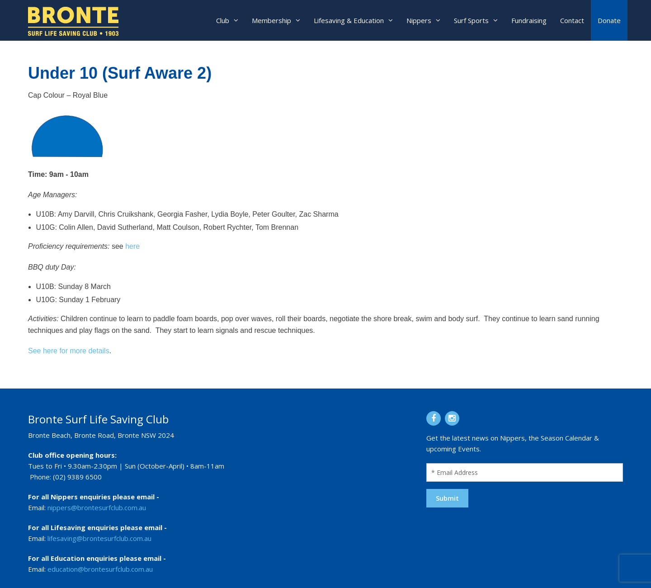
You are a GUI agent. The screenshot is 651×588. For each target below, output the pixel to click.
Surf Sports (471, 20)
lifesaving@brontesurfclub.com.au (99, 538)
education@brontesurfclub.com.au (100, 569)
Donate (609, 20)
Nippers (418, 20)
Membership (271, 20)
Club (222, 20)
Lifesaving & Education (349, 20)
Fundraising (529, 20)
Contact (572, 20)
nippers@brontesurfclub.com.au (96, 507)
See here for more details (68, 351)
